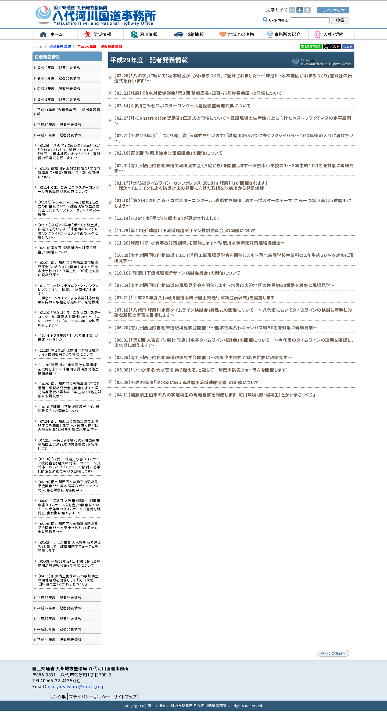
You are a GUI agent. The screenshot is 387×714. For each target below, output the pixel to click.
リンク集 (58, 696)
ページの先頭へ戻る (333, 653)
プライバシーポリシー (89, 696)
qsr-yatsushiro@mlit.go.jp (76, 686)
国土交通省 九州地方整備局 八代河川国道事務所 (95, 15)
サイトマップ (333, 10)
